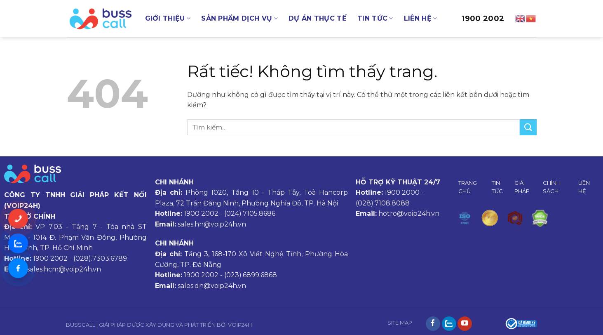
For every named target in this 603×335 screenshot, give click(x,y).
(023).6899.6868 (250, 275)
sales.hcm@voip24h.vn (64, 269)
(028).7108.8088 (383, 203)
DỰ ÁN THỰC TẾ (318, 18)
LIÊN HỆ (420, 18)
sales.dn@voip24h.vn (212, 286)
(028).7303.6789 (100, 258)
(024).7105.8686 (249, 213)
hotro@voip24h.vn (408, 213)
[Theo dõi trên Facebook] (433, 323)
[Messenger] (18, 268)
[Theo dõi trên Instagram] (449, 323)
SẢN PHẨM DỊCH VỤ (239, 18)
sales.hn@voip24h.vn (212, 224)
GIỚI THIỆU (168, 18)
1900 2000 (402, 192)
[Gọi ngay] (18, 219)
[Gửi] (528, 127)
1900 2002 (483, 18)
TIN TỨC (375, 18)
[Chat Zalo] (18, 243)
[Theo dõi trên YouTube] (465, 323)
